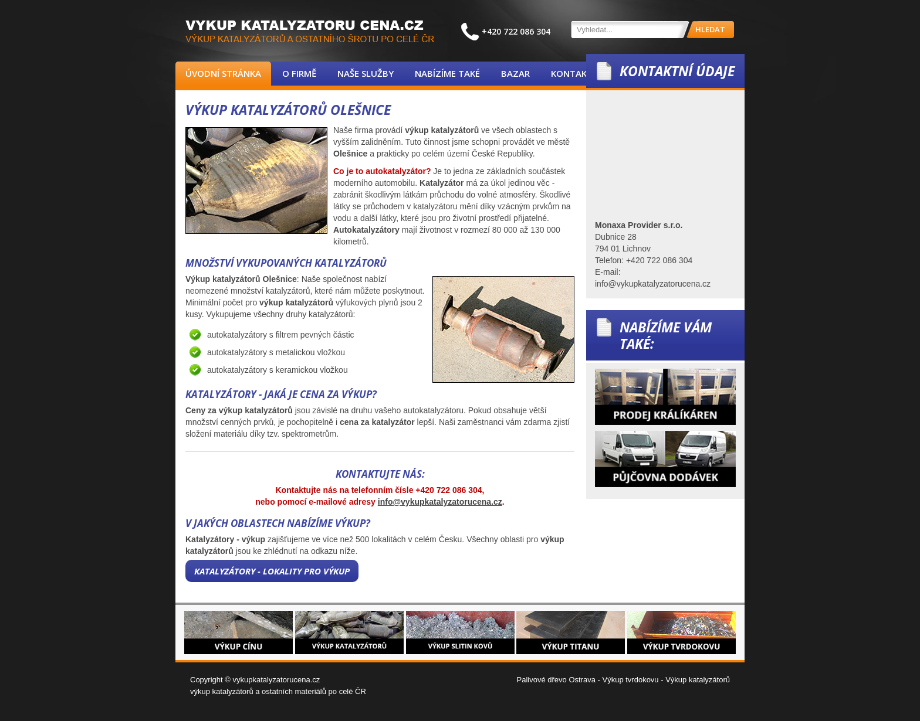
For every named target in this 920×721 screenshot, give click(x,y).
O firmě (299, 73)
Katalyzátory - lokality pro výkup (272, 571)
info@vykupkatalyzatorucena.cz (440, 501)
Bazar (515, 73)
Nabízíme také (447, 73)
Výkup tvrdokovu (630, 679)
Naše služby (365, 73)
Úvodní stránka (223, 73)
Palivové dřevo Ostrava (556, 679)
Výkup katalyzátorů (697, 679)
